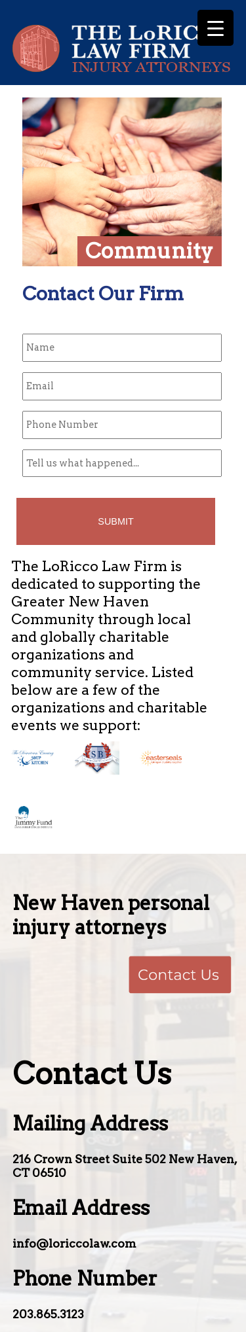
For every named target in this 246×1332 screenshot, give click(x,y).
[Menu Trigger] (215, 28)
